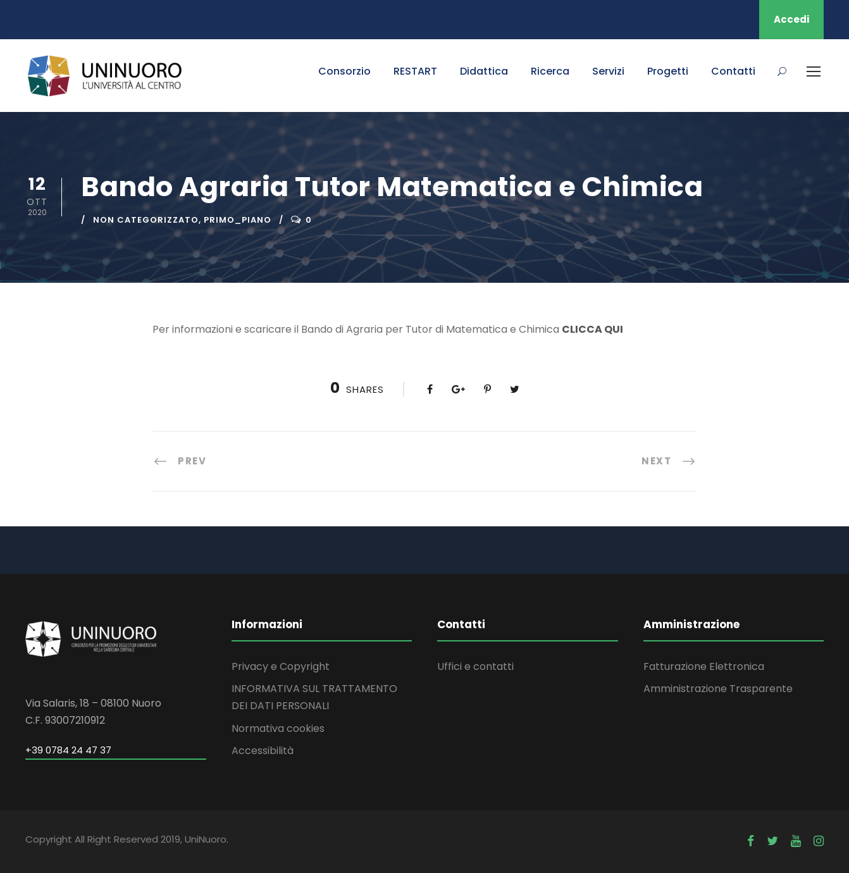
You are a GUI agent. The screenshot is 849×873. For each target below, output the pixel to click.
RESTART (415, 71)
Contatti (733, 71)
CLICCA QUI (592, 329)
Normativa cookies (278, 728)
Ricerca (550, 71)
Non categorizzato (146, 220)
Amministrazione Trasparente (718, 688)
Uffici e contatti (475, 666)
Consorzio (344, 71)
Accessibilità (263, 750)
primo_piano (237, 220)
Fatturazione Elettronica (703, 666)
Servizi (608, 71)
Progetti (667, 71)
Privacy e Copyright (281, 666)
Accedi (791, 19)
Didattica (484, 71)
